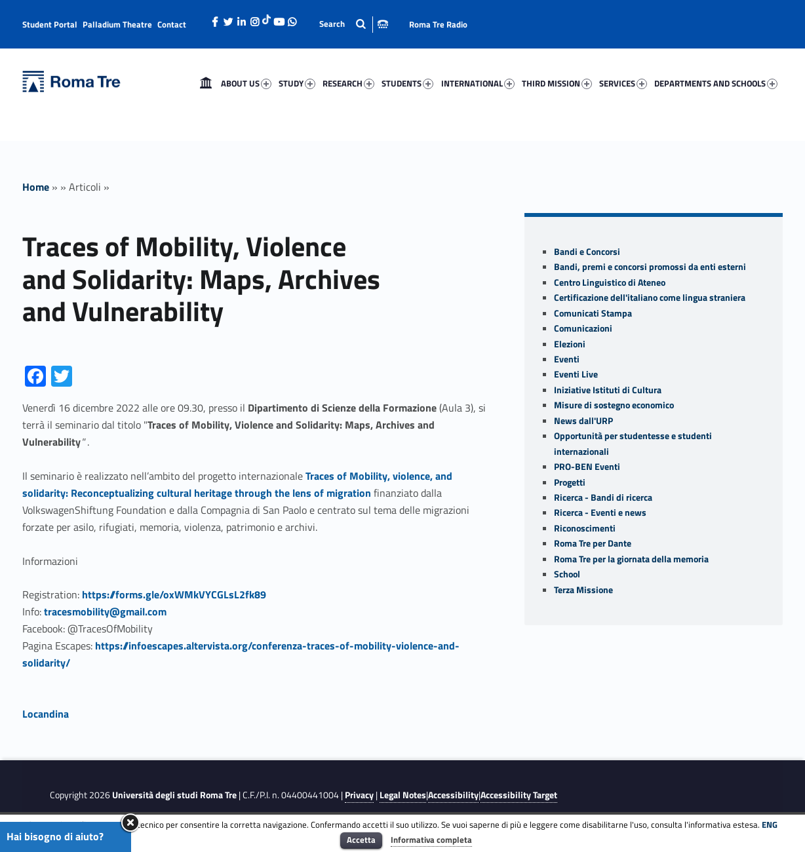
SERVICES (623, 83)
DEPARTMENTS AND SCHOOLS (715, 83)
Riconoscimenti (585, 528)
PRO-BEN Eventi (587, 466)
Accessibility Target (519, 795)
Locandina (45, 714)
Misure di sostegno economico (614, 405)
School (567, 574)
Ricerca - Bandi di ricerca (603, 497)
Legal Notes (403, 795)
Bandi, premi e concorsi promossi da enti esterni (650, 267)
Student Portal (49, 24)
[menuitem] (206, 83)
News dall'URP (583, 421)
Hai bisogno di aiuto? (55, 836)
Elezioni (569, 344)
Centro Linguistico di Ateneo (609, 282)
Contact (171, 24)
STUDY (297, 83)
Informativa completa (431, 839)
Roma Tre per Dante (592, 543)
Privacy (359, 795)
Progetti (569, 482)
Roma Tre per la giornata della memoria (631, 559)
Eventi (566, 359)
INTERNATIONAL (478, 83)
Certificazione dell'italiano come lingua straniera (649, 297)
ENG (769, 824)
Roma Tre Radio (438, 24)
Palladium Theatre (117, 24)
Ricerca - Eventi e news (600, 512)
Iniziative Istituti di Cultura (607, 390)
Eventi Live (576, 374)
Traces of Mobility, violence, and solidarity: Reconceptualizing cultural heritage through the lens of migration (237, 484)
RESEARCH (348, 83)
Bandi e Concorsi (587, 251)
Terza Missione (583, 590)
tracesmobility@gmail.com (105, 611)
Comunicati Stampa (593, 313)
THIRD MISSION (557, 83)
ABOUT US (246, 83)
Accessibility (453, 795)
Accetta (361, 839)
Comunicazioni (583, 328)
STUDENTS (407, 83)
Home (206, 83)
